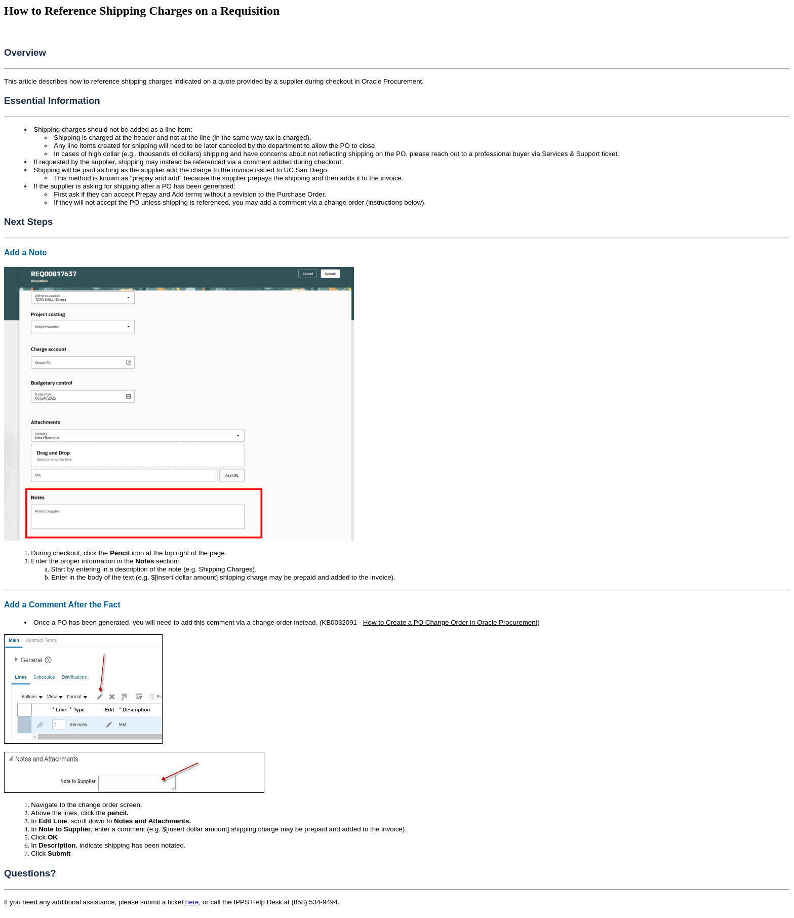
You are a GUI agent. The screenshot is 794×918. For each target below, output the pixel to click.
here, (193, 902)
